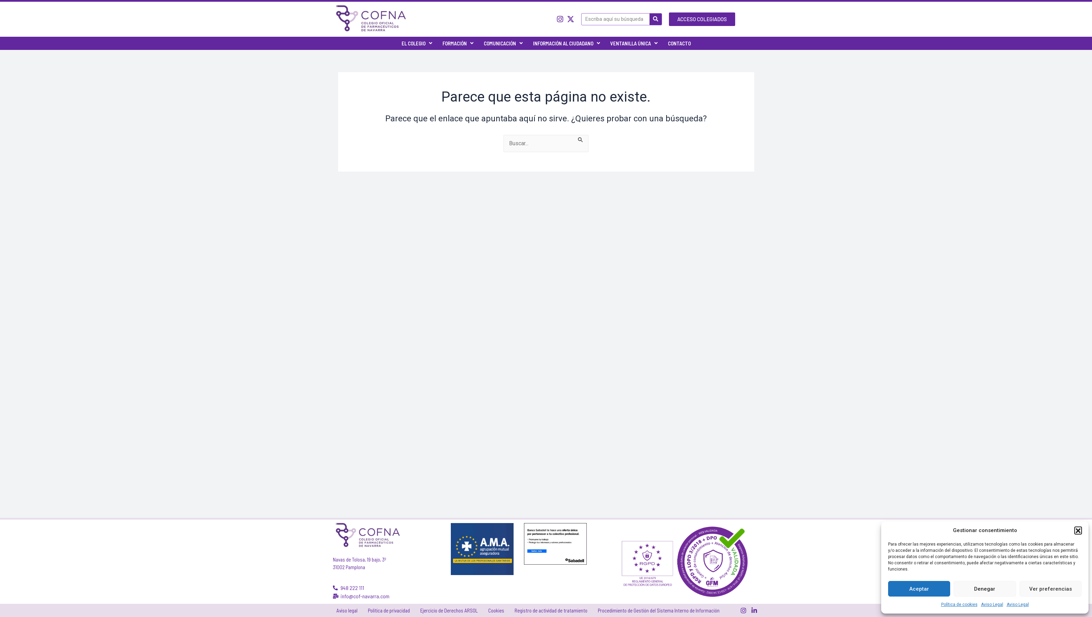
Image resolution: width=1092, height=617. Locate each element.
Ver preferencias (1050, 589)
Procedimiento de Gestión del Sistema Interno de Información (659, 610)
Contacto (679, 43)
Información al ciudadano (566, 43)
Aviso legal (347, 610)
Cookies (496, 610)
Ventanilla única (633, 43)
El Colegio (417, 43)
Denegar (984, 589)
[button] (1078, 530)
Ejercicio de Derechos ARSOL (449, 610)
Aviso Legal (992, 604)
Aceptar (919, 589)
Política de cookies (959, 604)
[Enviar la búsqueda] (580, 139)
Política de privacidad (389, 610)
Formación (457, 43)
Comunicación (503, 43)
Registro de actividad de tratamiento (551, 610)
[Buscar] (656, 19)
